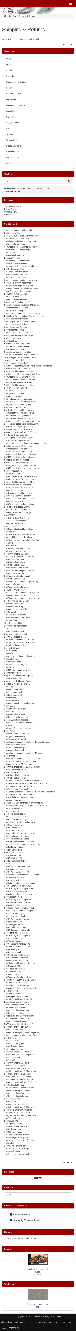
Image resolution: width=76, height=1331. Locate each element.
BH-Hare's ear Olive (16, 877)
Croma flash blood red (16, 814)
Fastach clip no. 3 (15, 941)
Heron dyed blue (14, 828)
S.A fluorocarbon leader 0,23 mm (21, 432)
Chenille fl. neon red (16, 853)
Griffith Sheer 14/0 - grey (18, 819)
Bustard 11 (12, 341)
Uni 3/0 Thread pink (15, 631)
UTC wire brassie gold (16, 1146)
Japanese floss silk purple (18, 720)
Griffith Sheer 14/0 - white (18, 1052)
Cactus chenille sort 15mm (18, 1027)
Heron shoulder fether (16, 861)
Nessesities (11, 99)
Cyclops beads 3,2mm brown (19, 493)
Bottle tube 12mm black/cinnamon (22, 980)
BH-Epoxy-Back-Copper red (19, 900)
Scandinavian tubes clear (18, 238)
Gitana (10, 653)
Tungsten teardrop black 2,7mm (20, 786)
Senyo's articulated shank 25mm (21, 534)
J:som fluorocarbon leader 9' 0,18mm (23, 305)
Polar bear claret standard (18, 368)
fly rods (9, 64)
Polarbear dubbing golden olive (20, 413)
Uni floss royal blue (15, 269)
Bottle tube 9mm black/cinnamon (21, 883)
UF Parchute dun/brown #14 (19, 919)
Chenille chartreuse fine (17, 333)
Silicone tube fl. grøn (16, 938)
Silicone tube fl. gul (15, 913)
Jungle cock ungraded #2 (18, 440)
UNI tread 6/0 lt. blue (16, 579)
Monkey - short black (16, 916)
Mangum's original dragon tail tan (21, 465)
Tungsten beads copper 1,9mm (20, 438)
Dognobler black (14, 673)
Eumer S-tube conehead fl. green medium (25, 803)
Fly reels (10, 76)
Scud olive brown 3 (15, 971)
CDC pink (11, 252)
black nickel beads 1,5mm (18, 507)
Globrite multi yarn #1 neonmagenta (22, 355)
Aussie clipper (13, 543)
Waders (9, 134)
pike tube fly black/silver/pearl (20, 675)
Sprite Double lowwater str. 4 (19, 1113)
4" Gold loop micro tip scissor (19, 537)
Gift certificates (12, 157)
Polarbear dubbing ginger (18, 449)
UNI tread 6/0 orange (16, 565)
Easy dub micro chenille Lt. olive (21, 261)
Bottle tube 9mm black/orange (20, 947)
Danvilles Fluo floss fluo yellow (20, 1054)
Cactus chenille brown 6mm (19, 277)
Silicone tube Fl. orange (17, 933)
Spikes (10, 391)
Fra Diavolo (12, 651)
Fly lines (9, 70)
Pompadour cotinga (15, 620)
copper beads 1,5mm (16, 523)
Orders (9, 163)
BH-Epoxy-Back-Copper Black (20, 888)
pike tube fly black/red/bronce (20, 681)
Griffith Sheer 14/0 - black (18, 1063)
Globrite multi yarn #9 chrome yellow (23, 1032)
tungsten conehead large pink (20, 230)
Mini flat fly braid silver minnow (20, 498)
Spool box (11, 532)
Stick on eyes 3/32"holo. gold (19, 764)
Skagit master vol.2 (15, 330)
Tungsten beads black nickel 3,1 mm (23, 424)
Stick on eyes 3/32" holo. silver (20, 487)
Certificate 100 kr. (15, 628)
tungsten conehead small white (20, 1088)
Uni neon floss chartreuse (18, 1093)
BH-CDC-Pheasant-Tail (17, 891)
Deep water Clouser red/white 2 (20, 723)
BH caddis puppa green (17, 927)
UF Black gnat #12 (15, 949)
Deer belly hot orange (16, 244)
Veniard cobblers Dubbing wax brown (23, 875)
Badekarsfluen (13, 474)
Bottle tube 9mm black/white (19, 994)
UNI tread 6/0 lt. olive (16, 595)
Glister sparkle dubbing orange (20, 640)
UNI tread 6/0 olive (15, 604)
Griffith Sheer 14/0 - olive (18, 554)
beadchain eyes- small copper (20, 399)
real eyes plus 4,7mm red (18, 460)
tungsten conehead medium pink (21, 380)
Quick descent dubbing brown (20, 410)
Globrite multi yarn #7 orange (19, 1110)
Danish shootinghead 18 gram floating (23, 767)
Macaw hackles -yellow (17, 263)
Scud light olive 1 (14, 897)
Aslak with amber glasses (18, 346)
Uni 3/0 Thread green (16, 637)
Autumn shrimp (13, 258)
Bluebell (10, 1143)
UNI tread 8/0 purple (16, 750)
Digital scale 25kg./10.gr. (18, 308)
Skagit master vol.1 (15, 869)
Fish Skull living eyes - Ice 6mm (20, 385)
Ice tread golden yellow (17, 324)
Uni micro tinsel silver (17, 360)
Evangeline (12, 706)
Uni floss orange (14, 1129)
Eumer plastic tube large (17, 587)
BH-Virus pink (13, 880)
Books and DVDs (13, 152)
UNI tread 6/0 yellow (16, 562)
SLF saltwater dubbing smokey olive (22, 236)
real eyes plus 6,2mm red (18, 1002)
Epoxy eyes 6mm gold (16, 709)
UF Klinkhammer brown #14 (19, 944)
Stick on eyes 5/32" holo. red (19, 446)
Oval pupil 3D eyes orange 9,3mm (22, 402)
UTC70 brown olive (15, 559)
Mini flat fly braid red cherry (19, 496)
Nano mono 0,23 (14, 695)
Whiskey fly (12, 698)
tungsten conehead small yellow (21, 377)
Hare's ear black (14, 952)
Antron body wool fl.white (18, 1135)
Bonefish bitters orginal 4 (18, 664)
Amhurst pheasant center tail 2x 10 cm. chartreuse (28, 742)
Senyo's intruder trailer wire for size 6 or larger (27, 805)
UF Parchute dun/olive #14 (18, 872)
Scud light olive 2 (14, 924)
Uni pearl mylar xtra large (18, 717)
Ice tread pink (13, 830)
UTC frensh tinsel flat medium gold (22, 457)
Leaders (9, 88)
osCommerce (55, 1316)
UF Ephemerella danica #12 (19, 886)
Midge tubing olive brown (18, 836)
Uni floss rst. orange (16, 1046)
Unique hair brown (15, 825)
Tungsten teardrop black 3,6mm (20, 794)
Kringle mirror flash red (17, 294)
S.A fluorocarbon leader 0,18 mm (21, 1082)
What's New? (10, 1284)
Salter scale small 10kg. (17, 609)
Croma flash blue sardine (18, 839)
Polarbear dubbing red (17, 407)
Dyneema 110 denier (16, 1104)
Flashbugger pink (14, 692)
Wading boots (12, 140)
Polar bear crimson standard (19, 429)
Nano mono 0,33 (14, 922)
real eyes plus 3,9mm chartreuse (22, 357)
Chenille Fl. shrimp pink (17, 310)
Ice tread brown (14, 338)
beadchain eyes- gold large (19, 415)
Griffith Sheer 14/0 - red (17, 817)
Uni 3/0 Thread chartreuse (18, 617)
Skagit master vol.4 (15, 349)
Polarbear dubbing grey (17, 551)
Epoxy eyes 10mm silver (17, 739)
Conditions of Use (12, 212)
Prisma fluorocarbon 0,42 (18, 985)
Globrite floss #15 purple (17, 960)
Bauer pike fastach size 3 (18, 1126)
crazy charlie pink (14, 689)
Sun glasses (11, 111)
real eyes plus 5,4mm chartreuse (21, 321)
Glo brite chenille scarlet (17, 299)
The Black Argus (14, 648)
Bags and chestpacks (15, 105)
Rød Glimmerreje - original (18, 684)
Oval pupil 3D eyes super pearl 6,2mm (23, 374)
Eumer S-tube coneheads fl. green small (24, 781)
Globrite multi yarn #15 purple (20, 999)
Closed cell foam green (17, 626)
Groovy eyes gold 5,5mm (18, 601)
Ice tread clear (13, 526)
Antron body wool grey (16, 747)
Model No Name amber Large (20, 335)
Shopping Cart (10, 224)
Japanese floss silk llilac (17, 770)
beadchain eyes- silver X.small (20, 418)
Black (9, 725)
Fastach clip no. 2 (15, 1151)
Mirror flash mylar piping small (20, 427)
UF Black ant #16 (14, 858)
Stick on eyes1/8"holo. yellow (19, 451)
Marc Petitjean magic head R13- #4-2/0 (24, 313)
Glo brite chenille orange (17, 319)
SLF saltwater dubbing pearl (19, 291)
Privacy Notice (10, 209)
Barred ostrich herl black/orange (21, 703)
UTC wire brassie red (16, 1132)
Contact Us (9, 215)
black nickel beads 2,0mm (18, 510)
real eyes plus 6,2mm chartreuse (21, 1016)
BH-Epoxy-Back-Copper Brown (20, 935)
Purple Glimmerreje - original (19, 728)
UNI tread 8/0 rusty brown (18, 775)
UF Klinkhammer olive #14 (18, 930)
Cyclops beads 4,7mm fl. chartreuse (22, 1140)
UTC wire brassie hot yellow (19, 670)
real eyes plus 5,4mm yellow (19, 352)
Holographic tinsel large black (20, 529)
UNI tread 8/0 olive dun (17, 778)
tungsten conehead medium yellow (22, 247)
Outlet (8, 59)
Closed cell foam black (17, 1007)
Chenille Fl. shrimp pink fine (19, 302)
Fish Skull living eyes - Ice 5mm (20, 371)
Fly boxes (10, 117)
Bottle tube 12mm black (17, 983)
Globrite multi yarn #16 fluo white (21, 1107)
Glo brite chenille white (17, 1021)
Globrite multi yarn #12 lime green (21, 1071)
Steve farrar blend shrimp (38, 1304)
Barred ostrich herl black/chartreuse (22, 288)
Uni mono (11, 1101)
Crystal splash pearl (15, 393)
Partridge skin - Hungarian (18, 344)
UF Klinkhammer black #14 (19, 958)
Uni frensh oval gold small (18, 1068)
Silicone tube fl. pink (16, 969)
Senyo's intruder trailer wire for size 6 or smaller (27, 783)
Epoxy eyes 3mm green (17, 1137)
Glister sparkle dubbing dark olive (21, 963)
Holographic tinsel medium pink (20, 841)
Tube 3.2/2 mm (13, 1099)
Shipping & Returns (12, 206)
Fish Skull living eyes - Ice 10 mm (21, 482)
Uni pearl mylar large (16, 745)
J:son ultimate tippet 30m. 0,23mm (22, 761)
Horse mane (12, 772)
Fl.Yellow (11, 731)
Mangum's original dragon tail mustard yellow (26, 443)
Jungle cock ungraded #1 (38, 1269)
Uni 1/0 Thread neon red (17, 274)
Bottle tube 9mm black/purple (19, 894)
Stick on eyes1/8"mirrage (18, 1148)
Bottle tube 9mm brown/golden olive (22, 988)
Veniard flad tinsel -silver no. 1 (20, 1024)
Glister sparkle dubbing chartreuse (22, 241)
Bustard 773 (12, 1121)
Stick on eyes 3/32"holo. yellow (20, 479)
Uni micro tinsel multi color (18, 866)
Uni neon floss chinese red (18, 463)
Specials (8, 1249)
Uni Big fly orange (15, 584)
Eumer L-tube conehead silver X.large (23, 598)
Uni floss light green (15, 1085)
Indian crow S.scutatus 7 (18, 363)
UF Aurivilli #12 (13, 966)
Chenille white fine (15, 297)
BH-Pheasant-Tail (14, 471)
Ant (8, 864)
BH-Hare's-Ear (13, 233)
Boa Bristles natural (15, 255)
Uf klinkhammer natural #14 (19, 902)
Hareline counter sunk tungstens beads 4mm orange (29, 366)
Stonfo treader (13, 974)
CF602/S (11, 515)
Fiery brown (12, 756)
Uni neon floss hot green (17, 1096)
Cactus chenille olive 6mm (18, 1074)
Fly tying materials (14, 123)
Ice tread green (13, 1057)
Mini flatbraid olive (15, 1030)
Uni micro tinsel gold (17, 521)
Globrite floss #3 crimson (18, 518)
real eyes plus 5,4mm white (19, 485)
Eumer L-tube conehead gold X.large (23, 581)
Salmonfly (34, 1316)
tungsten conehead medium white (21, 1035)
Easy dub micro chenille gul (19, 250)
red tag (10, 687)
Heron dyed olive (14, 850)
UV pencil (11, 545)
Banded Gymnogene (16, 396)
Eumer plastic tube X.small (18, 576)
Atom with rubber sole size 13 (20, 1018)
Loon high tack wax (15, 1049)
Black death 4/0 (14, 678)
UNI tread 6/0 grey (15, 606)
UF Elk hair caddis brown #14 (20, 955)
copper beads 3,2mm (16, 501)
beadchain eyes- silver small (19, 382)
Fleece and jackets (14, 146)
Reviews (8, 1232)
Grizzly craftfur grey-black (18, 1154)
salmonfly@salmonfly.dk (26, 1220)
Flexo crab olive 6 (15, 1118)
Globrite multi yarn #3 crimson (20, 1090)
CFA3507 (11, 667)
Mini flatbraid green (15, 1043)
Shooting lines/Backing (16, 82)
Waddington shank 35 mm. (18, 548)
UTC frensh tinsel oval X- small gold (22, 476)
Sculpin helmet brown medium (20, 797)
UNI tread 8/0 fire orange (18, 734)
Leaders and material (15, 94)
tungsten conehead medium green (22, 280)
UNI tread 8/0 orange (16, 714)
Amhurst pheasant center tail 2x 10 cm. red (25, 753)
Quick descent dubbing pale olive (21, 1115)
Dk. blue (10, 711)
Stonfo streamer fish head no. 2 (20, 908)
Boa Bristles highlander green (20, 285)
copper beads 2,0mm (16, 490)
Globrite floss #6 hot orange (19, 283)
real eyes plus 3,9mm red (18, 996)
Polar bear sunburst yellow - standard (23, 540)
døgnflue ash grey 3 (16, 1124)
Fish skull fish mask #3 (17, 388)
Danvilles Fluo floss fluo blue (19, 1077)
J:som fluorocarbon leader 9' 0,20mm (23, 593)
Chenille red (12, 991)
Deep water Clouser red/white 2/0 (21, 656)
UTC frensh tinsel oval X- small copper (23, 468)
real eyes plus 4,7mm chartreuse (21, 822)
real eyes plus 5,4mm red (18, 327)
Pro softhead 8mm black (17, 789)
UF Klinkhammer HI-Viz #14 (19, 1005)
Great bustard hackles (16, 615)
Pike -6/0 (11, 1060)
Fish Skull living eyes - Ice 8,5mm (21, 570)
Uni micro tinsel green (16, 1013)
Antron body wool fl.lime (17, 272)
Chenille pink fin (14, 1038)
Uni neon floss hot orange (18, 1010)
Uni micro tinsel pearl (16, 1065)
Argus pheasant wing (16, 736)
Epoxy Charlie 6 (14, 700)
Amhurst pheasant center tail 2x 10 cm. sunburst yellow (31, 792)
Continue (67, 44)
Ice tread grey (13, 811)
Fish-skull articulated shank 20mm (22, 557)
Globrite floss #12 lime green (19, 645)
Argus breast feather (16, 800)
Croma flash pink (14, 808)
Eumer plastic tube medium (19, 977)
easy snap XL (13, 1041)
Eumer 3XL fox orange (17, 590)
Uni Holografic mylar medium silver (22, 833)
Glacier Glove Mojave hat (18, 435)
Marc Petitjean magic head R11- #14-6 (24, 758)
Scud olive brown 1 (15, 855)
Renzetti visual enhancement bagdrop (23, 844)
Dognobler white (14, 662)
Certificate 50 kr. (15, 623)
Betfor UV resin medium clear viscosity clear (26, 316)
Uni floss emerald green (17, 568)
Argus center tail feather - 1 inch (21, 642)
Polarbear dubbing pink (17, 634)
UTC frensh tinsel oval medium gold (22, 454)
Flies (8, 128)
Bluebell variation (14, 659)
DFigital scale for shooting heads (21, 504)
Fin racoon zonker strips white (20, 1079)
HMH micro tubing (15, 847)
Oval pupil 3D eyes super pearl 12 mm (23, 421)
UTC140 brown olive (16, 573)
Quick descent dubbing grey (19, 404)
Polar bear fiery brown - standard (21, 266)
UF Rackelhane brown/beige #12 (21, 911)
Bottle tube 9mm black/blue (19, 905)
